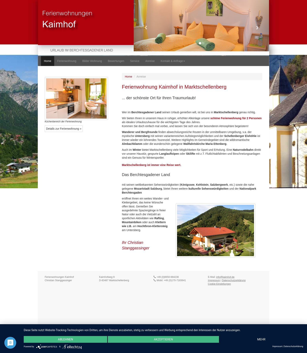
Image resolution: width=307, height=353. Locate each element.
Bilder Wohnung (92, 61)
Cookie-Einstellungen (219, 284)
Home (47, 61)
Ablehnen (65, 339)
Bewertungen (116, 61)
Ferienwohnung (66, 61)
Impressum (214, 280)
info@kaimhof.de (225, 277)
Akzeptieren (163, 339)
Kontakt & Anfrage (173, 61)
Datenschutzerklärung (234, 280)
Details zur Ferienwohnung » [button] (63, 128)
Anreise (149, 61)
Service (134, 61)
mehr (261, 339)
